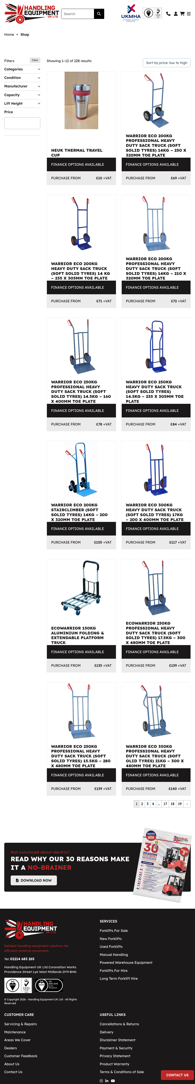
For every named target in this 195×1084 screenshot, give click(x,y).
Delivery (106, 1032)
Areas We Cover (17, 1040)
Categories (22, 69)
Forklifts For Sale (114, 930)
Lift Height (22, 103)
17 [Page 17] (165, 804)
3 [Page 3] (147, 804)
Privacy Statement (115, 1056)
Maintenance (15, 1032)
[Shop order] (167, 62)
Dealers (10, 1048)
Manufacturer (22, 86)
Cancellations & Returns (119, 1024)
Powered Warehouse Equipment (126, 962)
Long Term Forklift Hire (119, 978)
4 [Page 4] (153, 804)
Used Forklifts (111, 946)
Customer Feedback (20, 1056)
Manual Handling (114, 955)
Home (9, 34)
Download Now (34, 880)
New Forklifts (111, 939)
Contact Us (177, 1075)
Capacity (22, 95)
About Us (11, 1064)
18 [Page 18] (172, 804)
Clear (35, 60)
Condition (22, 78)
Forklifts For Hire (113, 970)
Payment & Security (116, 1048)
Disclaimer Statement (118, 1040)
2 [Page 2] (142, 804)
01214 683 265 (22, 959)
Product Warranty (114, 1064)
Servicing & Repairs (20, 1024)
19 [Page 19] (180, 804)
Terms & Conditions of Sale (122, 1072)
